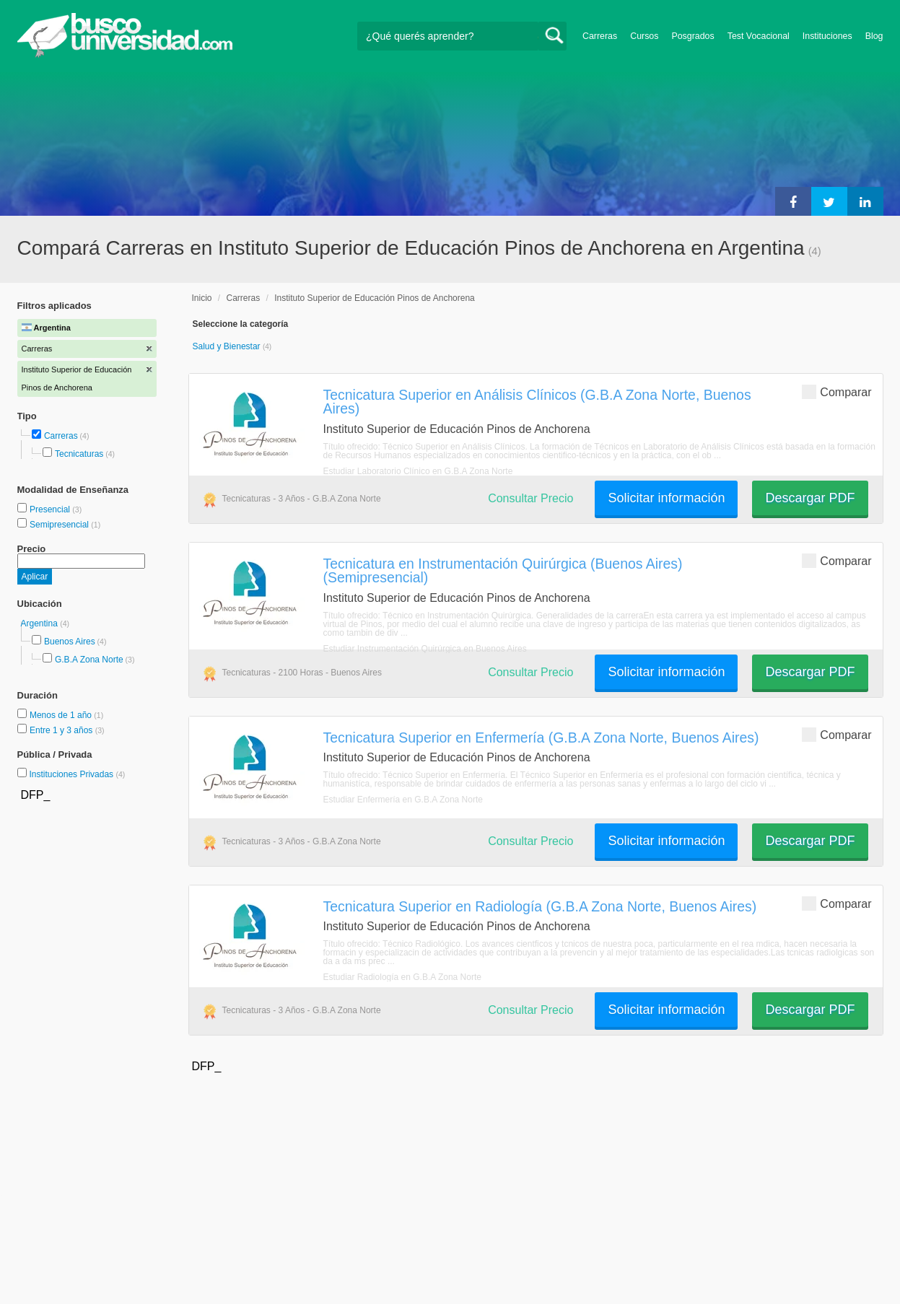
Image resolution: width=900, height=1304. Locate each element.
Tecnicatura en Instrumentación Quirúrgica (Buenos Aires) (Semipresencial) (503, 570)
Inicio (202, 298)
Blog (874, 36)
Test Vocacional (759, 36)
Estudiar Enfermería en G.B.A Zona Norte (403, 800)
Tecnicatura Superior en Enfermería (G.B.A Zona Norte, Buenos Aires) (541, 737)
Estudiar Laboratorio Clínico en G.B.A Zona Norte (418, 471)
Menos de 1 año (62, 715)
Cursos (644, 36)
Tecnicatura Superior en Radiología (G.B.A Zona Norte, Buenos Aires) (540, 906)
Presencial (51, 509)
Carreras (599, 36)
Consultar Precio (530, 498)
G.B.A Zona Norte (89, 660)
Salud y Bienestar (228, 346)
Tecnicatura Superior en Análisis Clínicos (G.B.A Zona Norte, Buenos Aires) (537, 401)
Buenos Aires (69, 641)
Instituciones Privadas (77, 774)
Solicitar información (666, 498)
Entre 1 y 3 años (62, 730)
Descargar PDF (810, 498)
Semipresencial (60, 525)
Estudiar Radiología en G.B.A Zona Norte (402, 977)
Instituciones (827, 36)
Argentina (41, 623)
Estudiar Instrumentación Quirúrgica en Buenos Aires (425, 649)
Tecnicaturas (79, 454)
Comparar (836, 391)
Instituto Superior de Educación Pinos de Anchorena (374, 298)
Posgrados (692, 36)
